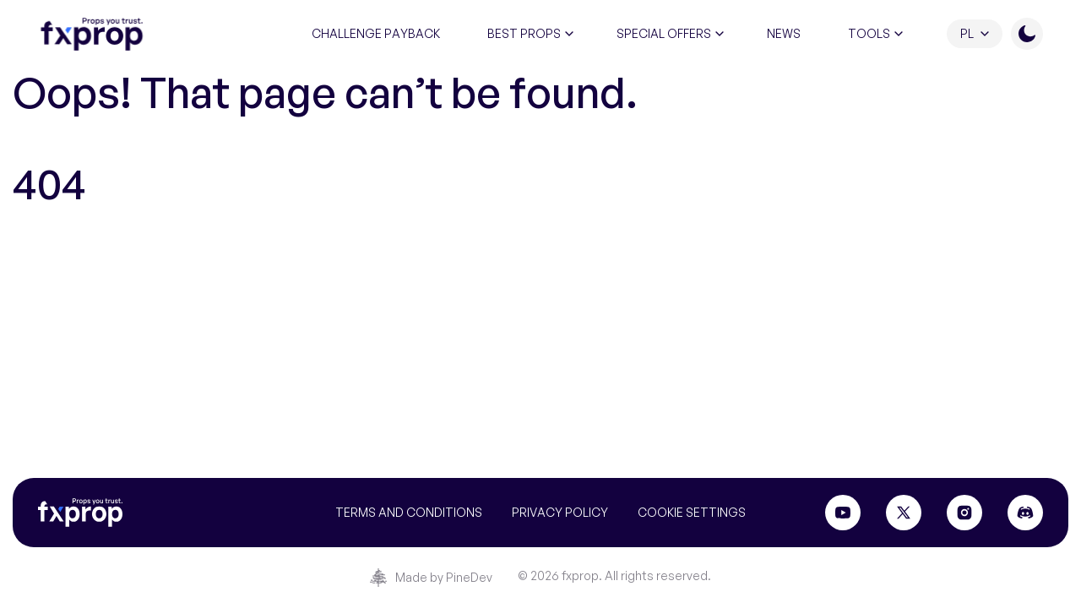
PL (967, 33)
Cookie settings (692, 512)
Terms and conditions (408, 512)
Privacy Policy (560, 512)
